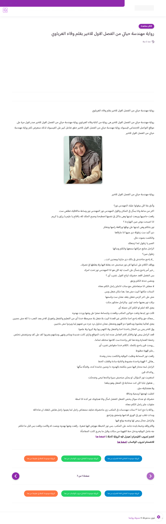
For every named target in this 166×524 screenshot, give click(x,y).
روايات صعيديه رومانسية (61, 12)
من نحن (93, 3)
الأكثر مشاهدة (81, 12)
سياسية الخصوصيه (61, 3)
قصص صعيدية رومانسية (36, 12)
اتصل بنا (118, 3)
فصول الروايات (111, 12)
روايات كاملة (96, 12)
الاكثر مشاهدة (146, 26)
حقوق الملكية (105, 3)
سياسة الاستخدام (79, 3)
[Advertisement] (83, 66)
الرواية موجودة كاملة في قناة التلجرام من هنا (123, 458)
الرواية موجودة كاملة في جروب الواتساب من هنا (81, 458)
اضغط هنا (100, 437)
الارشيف (47, 3)
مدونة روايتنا (134, 518)
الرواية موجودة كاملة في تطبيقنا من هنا (41, 458)
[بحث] (5, 12)
